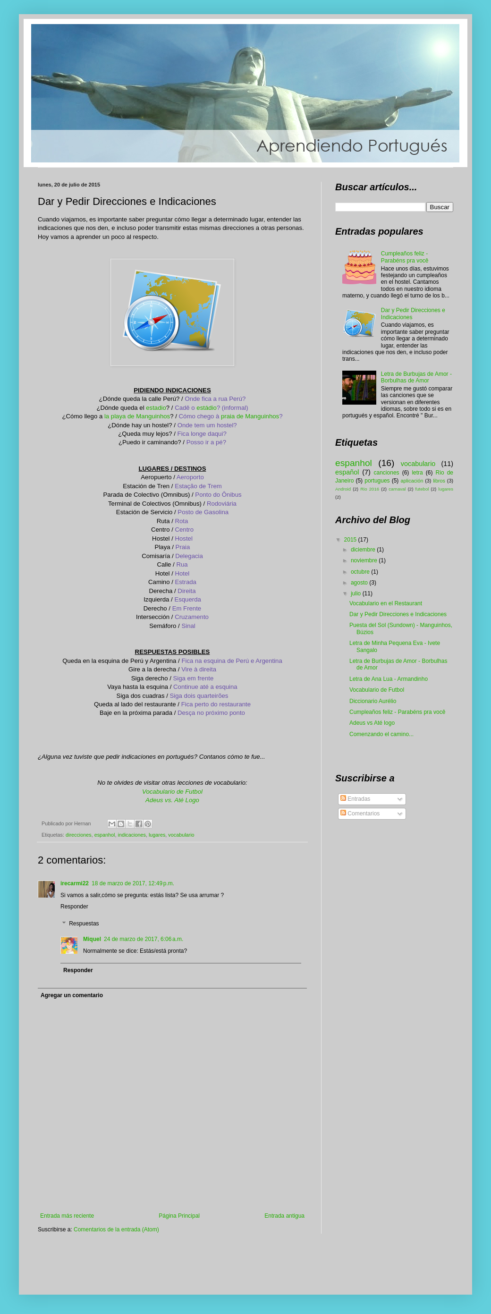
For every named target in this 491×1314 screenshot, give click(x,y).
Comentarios (360, 813)
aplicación (411, 480)
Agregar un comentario (72, 995)
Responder (74, 906)
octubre (361, 571)
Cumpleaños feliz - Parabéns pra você (405, 256)
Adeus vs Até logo (372, 723)
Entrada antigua (284, 1215)
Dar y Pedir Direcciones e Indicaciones (398, 614)
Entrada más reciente (67, 1215)
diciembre (364, 549)
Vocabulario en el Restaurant (385, 603)
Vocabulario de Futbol (172, 791)
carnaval (397, 489)
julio (357, 593)
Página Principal (179, 1215)
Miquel (92, 939)
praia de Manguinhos (250, 416)
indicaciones (131, 835)
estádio (206, 407)
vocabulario (181, 835)
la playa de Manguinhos (137, 416)
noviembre (365, 560)
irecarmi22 (74, 883)
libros (439, 480)
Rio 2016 (369, 489)
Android (343, 489)
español (347, 472)
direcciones (79, 835)
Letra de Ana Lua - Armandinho (388, 679)
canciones (386, 472)
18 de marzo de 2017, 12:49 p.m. (133, 883)
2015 (351, 539)
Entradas (355, 799)
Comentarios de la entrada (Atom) (116, 1229)
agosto (360, 582)
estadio (156, 407)
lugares (157, 835)
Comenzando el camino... (381, 734)
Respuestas (84, 923)
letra (417, 472)
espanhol (104, 835)
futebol (422, 489)
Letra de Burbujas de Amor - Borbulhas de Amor (416, 377)
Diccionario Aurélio (372, 701)
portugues (376, 480)
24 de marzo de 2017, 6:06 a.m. (143, 939)
